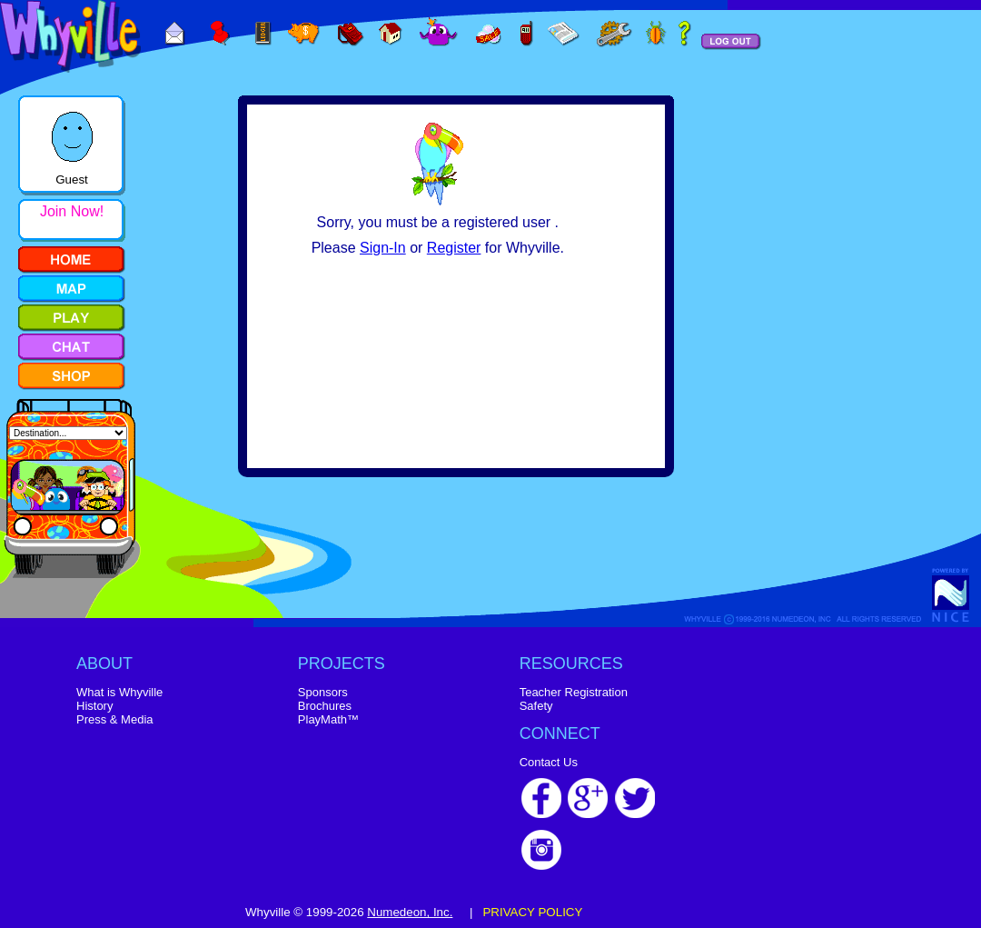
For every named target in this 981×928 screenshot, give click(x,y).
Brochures (325, 706)
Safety (536, 706)
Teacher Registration (574, 692)
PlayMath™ (328, 719)
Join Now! (72, 211)
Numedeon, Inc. (409, 912)
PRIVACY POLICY (532, 912)
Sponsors (323, 692)
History (94, 706)
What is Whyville (119, 692)
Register (454, 247)
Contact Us (549, 762)
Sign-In (383, 247)
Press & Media (115, 719)
